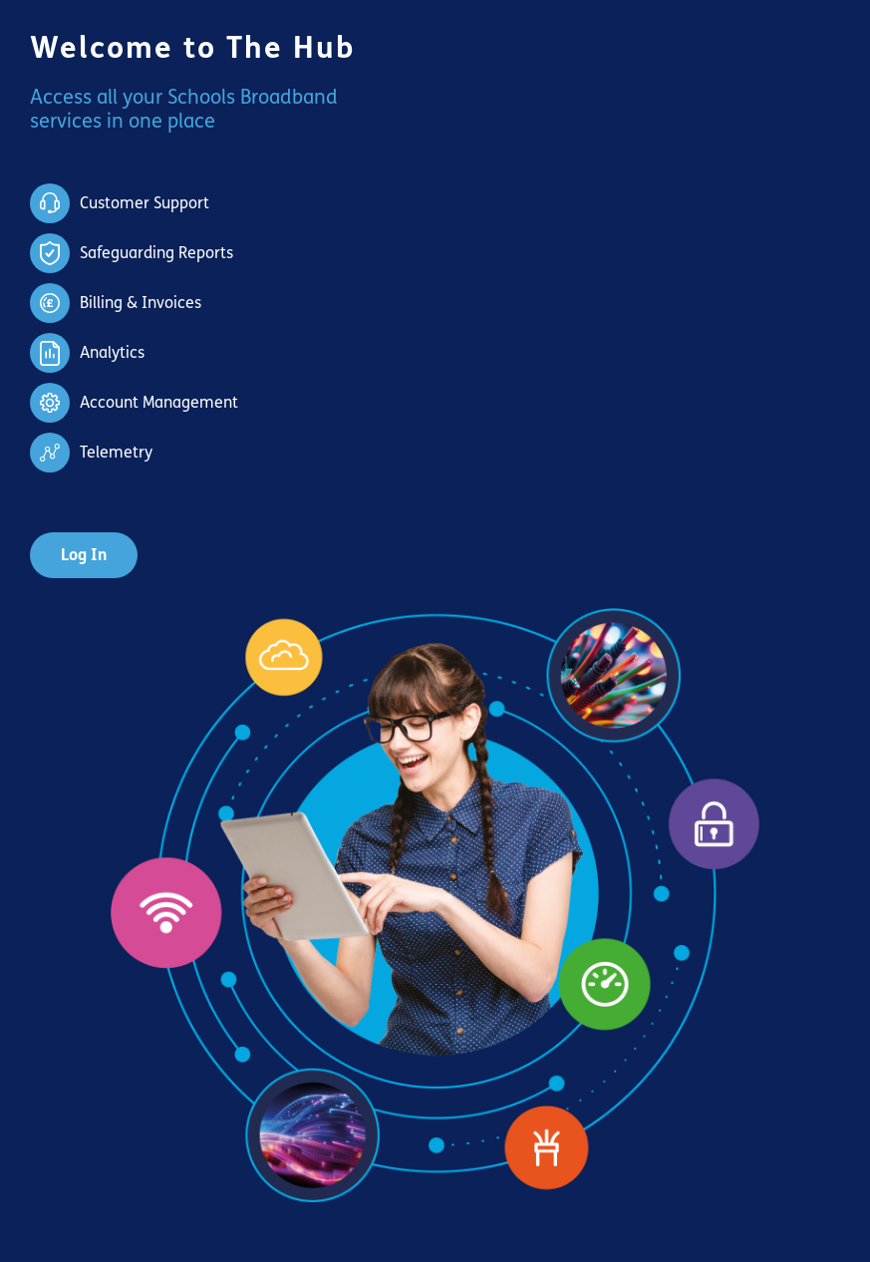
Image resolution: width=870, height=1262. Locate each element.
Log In (84, 554)
